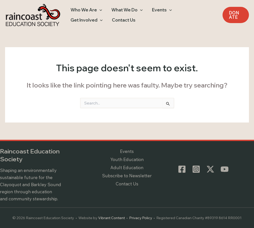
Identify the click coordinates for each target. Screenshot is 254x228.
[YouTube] (225, 169)
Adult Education (126, 167)
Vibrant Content (111, 218)
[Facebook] (182, 169)
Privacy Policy (141, 218)
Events (127, 151)
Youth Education (127, 159)
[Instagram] (196, 169)
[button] (85, 10)
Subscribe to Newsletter (127, 175)
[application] (98, 10)
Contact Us (127, 184)
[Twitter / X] (210, 169)
